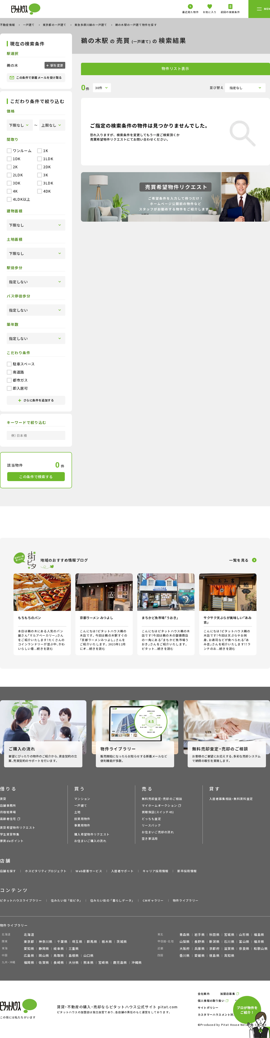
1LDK (45, 158)
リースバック (151, 825)
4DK (44, 191)
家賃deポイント (12, 841)
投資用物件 (82, 819)
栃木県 (107, 941)
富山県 (244, 941)
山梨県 (185, 941)
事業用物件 (82, 825)
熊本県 (88, 962)
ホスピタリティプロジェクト (46, 871)
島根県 (74, 955)
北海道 (29, 934)
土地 (77, 812)
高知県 (229, 955)
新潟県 (214, 941)
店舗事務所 (8, 805)
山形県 (244, 934)
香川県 (185, 955)
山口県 (88, 955)
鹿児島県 (120, 962)
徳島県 (214, 955)
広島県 (29, 955)
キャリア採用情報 (155, 871)
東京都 (29, 941)
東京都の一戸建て (55, 25)
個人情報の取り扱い (211, 1000)
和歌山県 (261, 948)
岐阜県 (59, 948)
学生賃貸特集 (9, 834)
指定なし (236, 88)
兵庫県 (199, 948)
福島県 (259, 934)
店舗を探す (8, 871)
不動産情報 (8, 25)
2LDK (15, 175)
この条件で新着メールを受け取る (35, 77)
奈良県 (244, 948)
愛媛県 (199, 955)
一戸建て (29, 25)
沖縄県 (137, 962)
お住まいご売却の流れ (158, 832)
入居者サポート (122, 871)
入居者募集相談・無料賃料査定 (231, 799)
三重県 (74, 948)
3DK (13, 183)
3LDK (45, 183)
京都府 (214, 948)
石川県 (229, 941)
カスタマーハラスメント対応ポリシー (223, 1014)
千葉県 (62, 941)
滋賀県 (229, 948)
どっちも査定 (151, 819)
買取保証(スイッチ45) (158, 812)
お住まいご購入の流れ (90, 841)
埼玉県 (77, 941)
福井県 (259, 941)
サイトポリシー (208, 1007)
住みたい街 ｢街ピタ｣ (66, 900)
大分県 (74, 962)
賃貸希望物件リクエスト (17, 827)
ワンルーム (19, 150)
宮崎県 (103, 962)
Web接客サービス (89, 871)
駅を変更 (56, 65)
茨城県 (122, 941)
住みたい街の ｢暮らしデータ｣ (112, 900)
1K (42, 150)
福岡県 (29, 962)
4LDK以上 (18, 199)
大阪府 (185, 948)
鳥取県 (59, 955)
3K (42, 175)
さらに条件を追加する (36, 400)
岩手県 (199, 934)
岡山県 (44, 955)
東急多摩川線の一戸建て (91, 25)
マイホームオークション (159, 805)
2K (12, 166)
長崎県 (59, 962)
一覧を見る (239, 560)
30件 (98, 88)
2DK (44, 166)
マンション (82, 799)
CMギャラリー (153, 900)
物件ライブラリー (185, 900)
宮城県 (229, 934)
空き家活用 (150, 838)
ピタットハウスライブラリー (21, 900)
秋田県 (214, 934)
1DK (13, 158)
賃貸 (3, 799)
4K (12, 191)
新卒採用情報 (187, 871)
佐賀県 (44, 962)
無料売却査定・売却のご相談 (162, 799)
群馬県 (92, 941)
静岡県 (44, 948)
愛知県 (29, 948)
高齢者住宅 (8, 819)
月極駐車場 (8, 812)
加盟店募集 (227, 993)
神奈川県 (46, 941)
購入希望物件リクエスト (92, 834)
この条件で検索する (36, 476)
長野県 (199, 941)
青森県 (185, 934)
